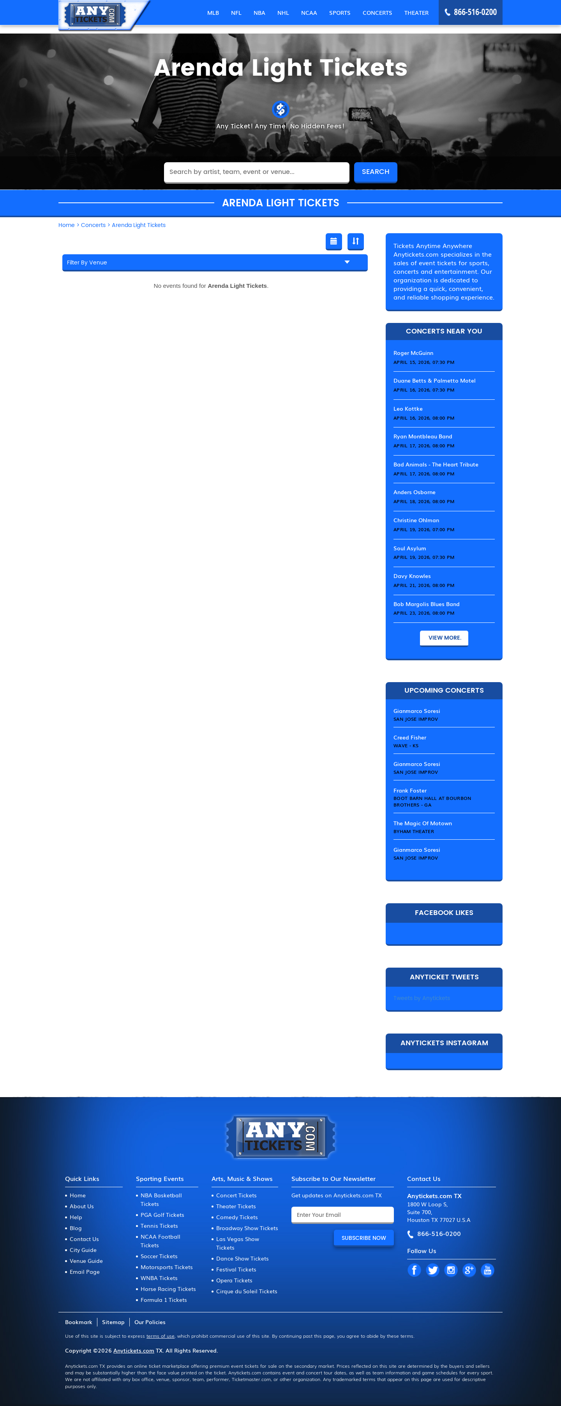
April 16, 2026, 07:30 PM (423, 389)
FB (414, 1270)
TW (432, 1270)
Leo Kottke (408, 408)
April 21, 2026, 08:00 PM (423, 585)
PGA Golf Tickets (162, 1214)
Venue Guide (86, 1260)
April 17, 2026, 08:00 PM (423, 445)
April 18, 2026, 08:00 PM (423, 501)
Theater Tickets (236, 1206)
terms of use (160, 1335)
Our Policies (150, 1322)
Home (78, 1195)
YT (487, 1270)
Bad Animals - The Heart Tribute (435, 464)
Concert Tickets (236, 1195)
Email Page (85, 1271)
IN (451, 1270)
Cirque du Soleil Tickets (246, 1291)
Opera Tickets (234, 1280)
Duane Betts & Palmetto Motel (434, 380)
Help (76, 1217)
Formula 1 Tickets (164, 1299)
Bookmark (78, 1322)
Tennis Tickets (159, 1225)
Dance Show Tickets (242, 1258)
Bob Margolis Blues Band (426, 603)
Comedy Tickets (237, 1217)
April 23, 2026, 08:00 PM (423, 612)
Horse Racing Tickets (168, 1289)
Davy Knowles (412, 575)
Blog (76, 1228)
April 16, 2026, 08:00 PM (423, 417)
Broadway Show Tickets (247, 1228)
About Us (82, 1206)
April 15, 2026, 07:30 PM (423, 361)
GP (469, 1270)
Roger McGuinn (413, 352)
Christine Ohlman (416, 519)
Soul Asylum (409, 547)
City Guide (83, 1250)
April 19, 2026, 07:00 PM (423, 529)
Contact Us (84, 1239)
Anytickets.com (133, 1350)
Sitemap (113, 1322)
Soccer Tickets (159, 1256)
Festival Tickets (236, 1269)
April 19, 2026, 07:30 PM (423, 556)
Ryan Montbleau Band (422, 436)
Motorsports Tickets (167, 1267)
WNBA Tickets (159, 1278)
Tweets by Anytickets (421, 998)
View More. (444, 637)
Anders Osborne (414, 491)
